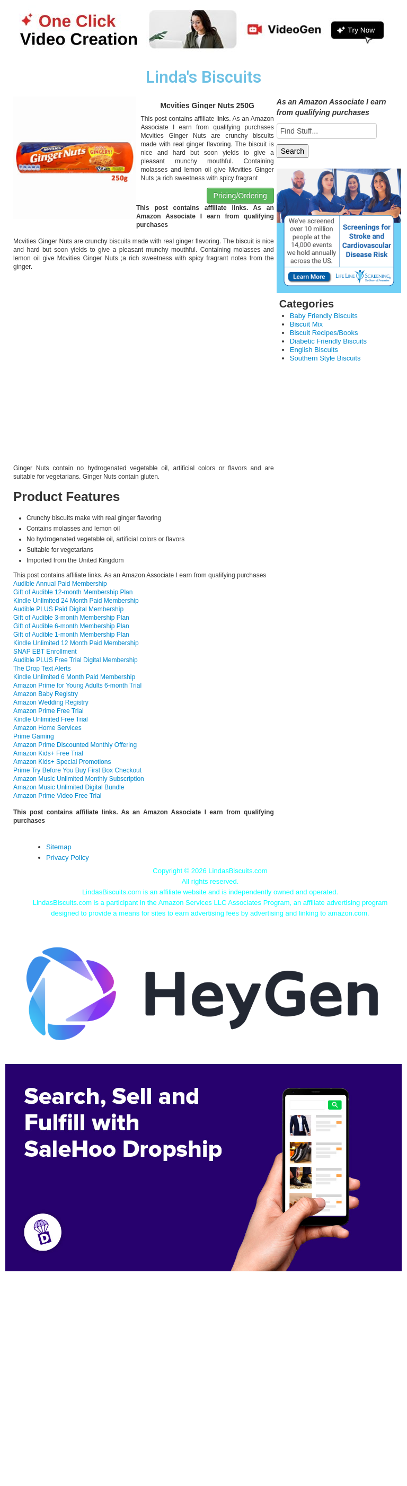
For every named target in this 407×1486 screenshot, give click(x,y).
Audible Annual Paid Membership (60, 583)
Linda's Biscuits (203, 77)
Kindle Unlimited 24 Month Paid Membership (76, 600)
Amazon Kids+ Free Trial (48, 753)
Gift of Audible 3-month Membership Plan (71, 617)
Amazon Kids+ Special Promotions (62, 762)
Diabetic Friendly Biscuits (328, 341)
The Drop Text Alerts (42, 668)
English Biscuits (314, 350)
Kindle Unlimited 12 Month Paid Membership (76, 643)
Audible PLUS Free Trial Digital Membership (75, 660)
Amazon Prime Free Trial (48, 711)
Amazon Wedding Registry (51, 702)
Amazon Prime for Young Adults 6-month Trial (77, 685)
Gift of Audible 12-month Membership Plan (72, 592)
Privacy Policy (67, 857)
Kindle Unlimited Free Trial (50, 719)
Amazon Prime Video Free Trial (57, 795)
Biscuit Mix (306, 324)
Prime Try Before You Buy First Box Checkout (77, 770)
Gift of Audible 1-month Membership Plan (71, 634)
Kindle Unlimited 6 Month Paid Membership (74, 677)
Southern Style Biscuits (325, 358)
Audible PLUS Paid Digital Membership (68, 609)
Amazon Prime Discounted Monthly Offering (75, 745)
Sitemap (59, 847)
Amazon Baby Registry (45, 694)
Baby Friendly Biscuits (324, 316)
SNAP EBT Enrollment (45, 651)
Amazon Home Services (47, 728)
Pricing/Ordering (240, 195)
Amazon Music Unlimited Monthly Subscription (78, 778)
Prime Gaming (33, 736)
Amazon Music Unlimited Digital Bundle (68, 787)
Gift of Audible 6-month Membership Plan (71, 626)
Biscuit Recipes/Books (324, 333)
